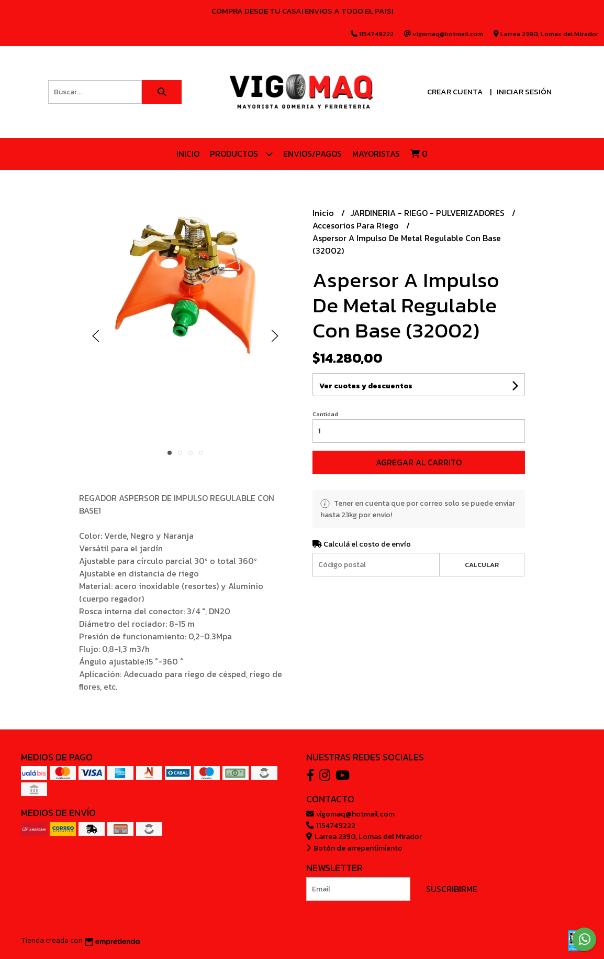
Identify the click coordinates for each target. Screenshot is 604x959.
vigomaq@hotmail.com (350, 814)
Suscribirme (451, 888)
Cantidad (325, 414)
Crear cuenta (455, 91)
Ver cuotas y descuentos (365, 385)
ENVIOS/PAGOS (312, 153)
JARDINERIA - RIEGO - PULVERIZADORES (428, 212)
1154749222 (330, 825)
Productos (241, 154)
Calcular (482, 565)
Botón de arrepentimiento (354, 848)
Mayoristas (376, 153)
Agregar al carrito (419, 462)
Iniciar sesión (524, 91)
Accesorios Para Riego (356, 225)
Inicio (187, 153)
